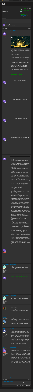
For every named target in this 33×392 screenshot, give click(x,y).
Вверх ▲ (30, 390)
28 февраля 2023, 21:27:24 (13, 328)
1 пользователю (12, 271)
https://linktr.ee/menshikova (23, 15)
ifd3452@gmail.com (6, 264)
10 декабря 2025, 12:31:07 (13, 347)
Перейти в (17, 385)
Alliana (4, 328)
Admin (4, 30)
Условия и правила (26, 390)
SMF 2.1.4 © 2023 (4, 390)
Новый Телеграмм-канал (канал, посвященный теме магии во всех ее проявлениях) (24, 13)
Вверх (3, 379)
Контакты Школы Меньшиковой (24, 14)
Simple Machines (9, 390)
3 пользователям (12, 377)
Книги (20, 8)
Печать (29, 28)
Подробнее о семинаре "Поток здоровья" (16, 74)
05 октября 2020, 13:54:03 (13, 264)
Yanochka (4, 317)
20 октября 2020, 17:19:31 (13, 295)
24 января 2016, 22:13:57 (13, 30)
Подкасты (25, 8)
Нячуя (27, 382)
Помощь (22, 390)
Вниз (3, 28)
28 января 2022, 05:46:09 (13, 317)
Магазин (22, 8)
